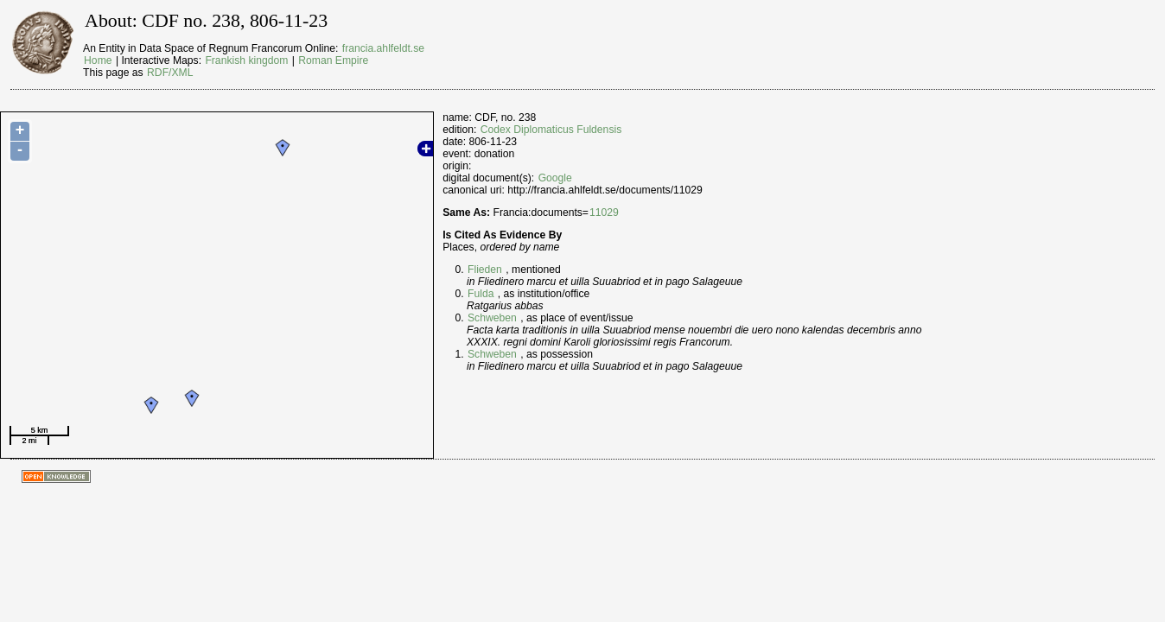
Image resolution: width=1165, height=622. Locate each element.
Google (555, 178)
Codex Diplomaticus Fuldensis (551, 130)
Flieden (485, 269)
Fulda (480, 294)
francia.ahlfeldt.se (383, 48)
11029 (604, 212)
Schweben (492, 318)
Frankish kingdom (246, 60)
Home (97, 60)
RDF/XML (170, 73)
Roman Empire (333, 60)
